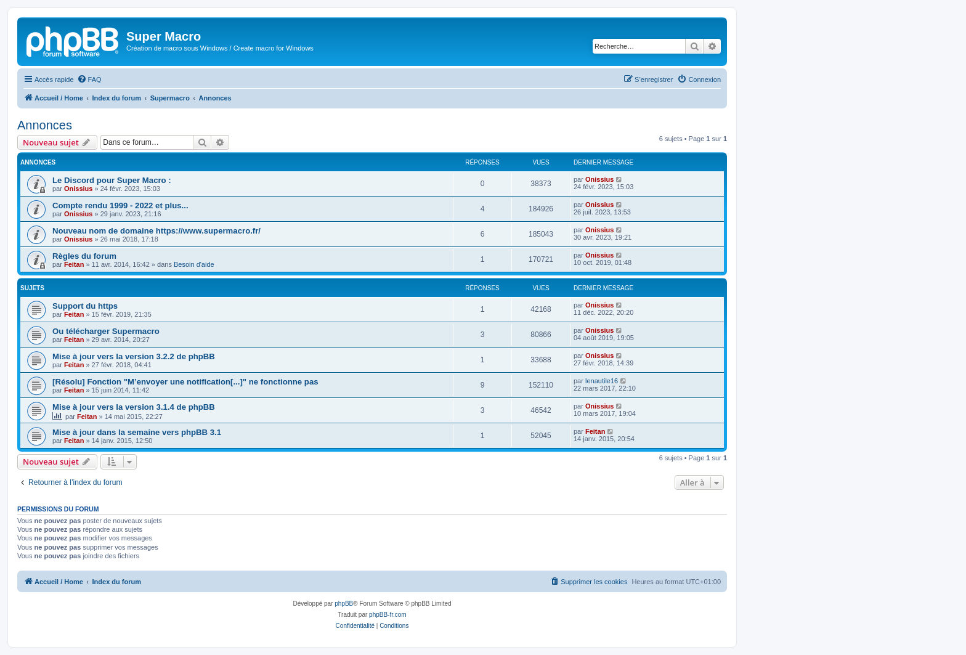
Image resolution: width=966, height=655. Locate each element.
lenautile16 (601, 380)
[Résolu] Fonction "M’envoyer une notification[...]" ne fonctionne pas (185, 381)
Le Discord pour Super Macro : (111, 180)
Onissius (78, 188)
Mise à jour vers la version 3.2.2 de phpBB (133, 356)
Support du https (85, 306)
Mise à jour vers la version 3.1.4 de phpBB (133, 407)
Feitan (74, 264)
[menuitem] (89, 79)
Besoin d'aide (194, 264)
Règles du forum (84, 256)
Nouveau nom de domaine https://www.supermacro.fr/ (156, 230)
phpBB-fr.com (388, 614)
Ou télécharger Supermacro (106, 331)
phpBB (344, 603)
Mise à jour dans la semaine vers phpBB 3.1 (136, 432)
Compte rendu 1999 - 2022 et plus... (120, 205)
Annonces (44, 125)
